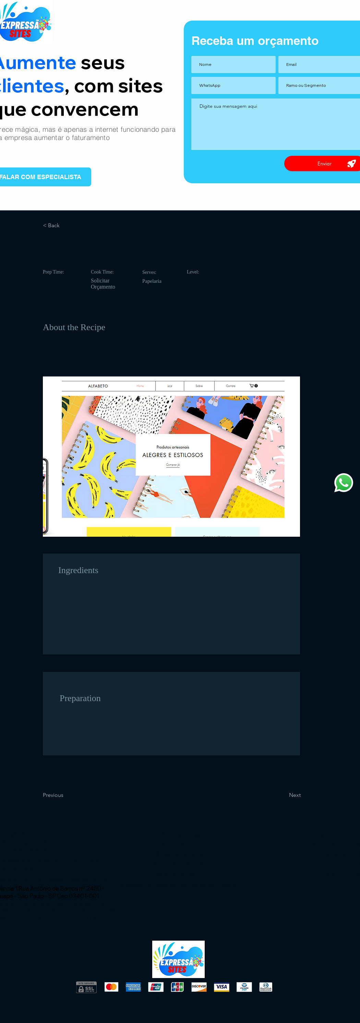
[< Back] (65, 225)
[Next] (283, 795)
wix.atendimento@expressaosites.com (59, 878)
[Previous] (65, 795)
